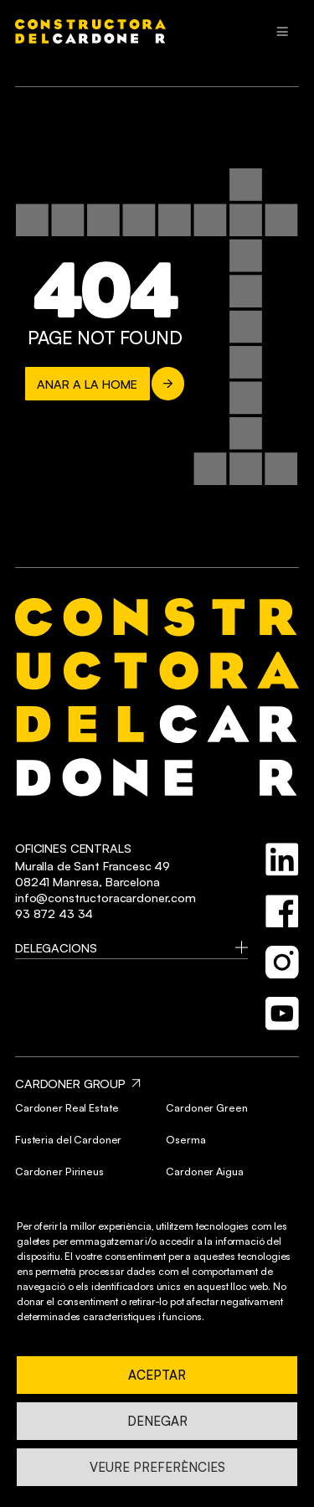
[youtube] (282, 1013)
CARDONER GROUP (70, 1083)
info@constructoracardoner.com (105, 897)
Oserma (185, 1139)
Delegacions (55, 947)
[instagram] (282, 962)
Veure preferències (157, 1467)
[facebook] (282, 911)
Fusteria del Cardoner (68, 1139)
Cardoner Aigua (204, 1171)
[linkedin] (282, 859)
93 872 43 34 (54, 913)
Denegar (157, 1421)
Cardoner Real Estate (66, 1107)
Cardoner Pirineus (59, 1171)
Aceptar (157, 1375)
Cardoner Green (206, 1107)
